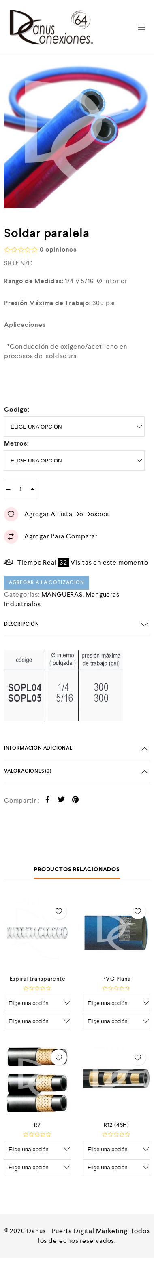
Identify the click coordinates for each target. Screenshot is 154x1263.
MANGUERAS (62, 594)
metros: (16, 443)
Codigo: (17, 409)
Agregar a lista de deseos (56, 514)
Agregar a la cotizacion (47, 583)
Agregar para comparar (51, 537)
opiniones (58, 249)
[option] (77, 135)
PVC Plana (116, 978)
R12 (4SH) (116, 1125)
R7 (37, 1125)
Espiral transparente (38, 978)
